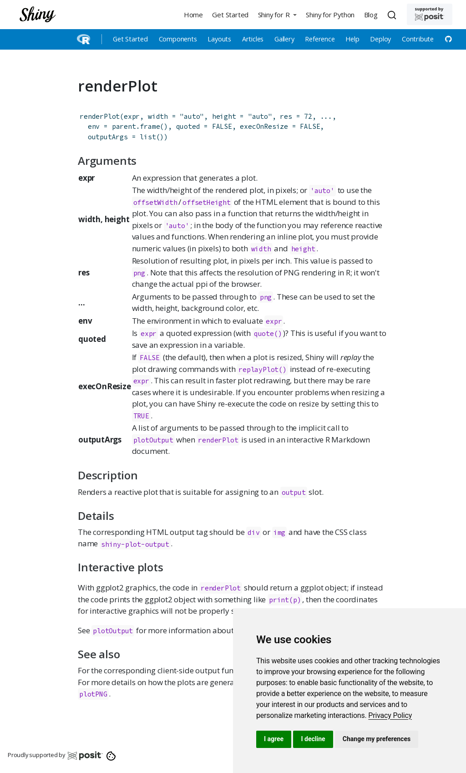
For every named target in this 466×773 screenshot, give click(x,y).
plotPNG (93, 694)
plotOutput (153, 440)
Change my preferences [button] (376, 738)
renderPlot (100, 116)
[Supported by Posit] (429, 14)
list (148, 136)
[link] (390, 715)
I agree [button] (274, 738)
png (139, 273)
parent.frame (136, 126)
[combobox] (393, 14)
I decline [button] (313, 738)
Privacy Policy (390, 715)
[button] (277, 14)
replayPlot (258, 369)
